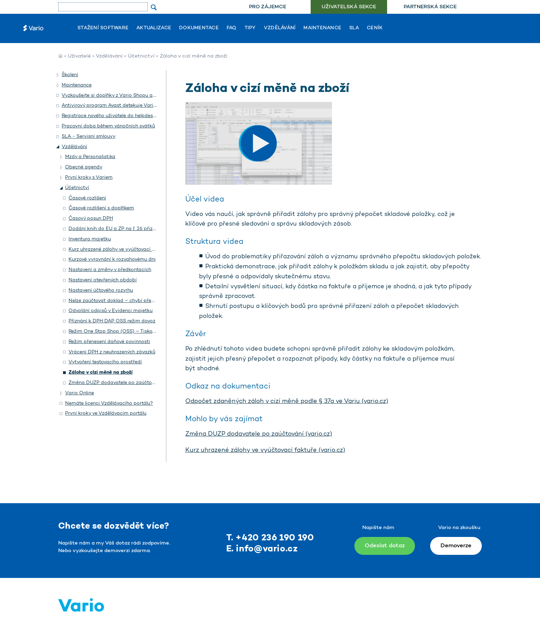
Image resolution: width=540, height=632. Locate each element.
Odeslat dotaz (385, 546)
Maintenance (322, 28)
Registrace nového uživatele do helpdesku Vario (117, 115)
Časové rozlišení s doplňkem (101, 208)
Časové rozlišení (87, 198)
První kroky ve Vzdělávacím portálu (105, 413)
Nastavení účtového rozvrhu (101, 290)
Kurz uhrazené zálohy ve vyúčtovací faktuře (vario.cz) (265, 450)
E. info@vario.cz (262, 549)
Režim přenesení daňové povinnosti (109, 341)
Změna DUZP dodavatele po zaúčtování (115, 382)
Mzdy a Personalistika (90, 156)
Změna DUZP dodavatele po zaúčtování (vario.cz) (258, 434)
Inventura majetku (90, 239)
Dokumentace (199, 28)
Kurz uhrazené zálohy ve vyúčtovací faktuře (119, 249)
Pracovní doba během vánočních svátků (108, 126)
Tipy (250, 28)
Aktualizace (153, 28)
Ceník (375, 28)
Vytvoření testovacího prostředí (105, 362)
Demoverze (455, 546)
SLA (354, 28)
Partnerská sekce (430, 7)
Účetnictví (141, 56)
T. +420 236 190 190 (270, 538)
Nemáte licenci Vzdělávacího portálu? (109, 403)
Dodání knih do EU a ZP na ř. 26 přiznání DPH (121, 228)
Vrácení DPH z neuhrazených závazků (112, 352)
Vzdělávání (280, 28)
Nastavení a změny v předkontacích (110, 269)
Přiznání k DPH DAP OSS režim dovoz (112, 321)
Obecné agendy (83, 167)
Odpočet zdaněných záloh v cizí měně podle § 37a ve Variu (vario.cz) (286, 401)
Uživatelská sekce (349, 7)
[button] (58, 75)
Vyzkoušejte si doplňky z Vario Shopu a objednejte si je (125, 95)
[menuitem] (267, 7)
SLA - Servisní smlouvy (88, 136)
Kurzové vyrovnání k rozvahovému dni (112, 259)
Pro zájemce (267, 7)
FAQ (232, 28)
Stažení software (102, 28)
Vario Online (79, 393)
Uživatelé (79, 56)
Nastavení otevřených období (103, 280)
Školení (70, 74)
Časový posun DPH (91, 218)
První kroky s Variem (89, 177)
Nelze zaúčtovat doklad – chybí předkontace (121, 300)
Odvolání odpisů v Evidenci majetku (111, 310)
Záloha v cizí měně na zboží (101, 372)
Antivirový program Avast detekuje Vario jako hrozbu (123, 105)
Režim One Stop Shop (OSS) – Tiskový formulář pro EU (132, 331)
